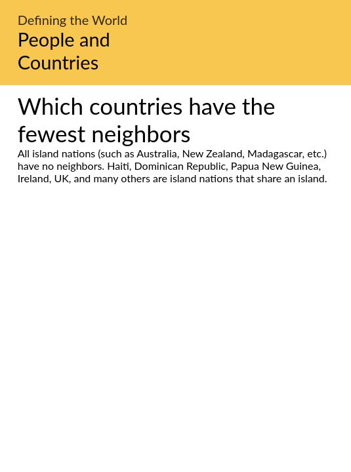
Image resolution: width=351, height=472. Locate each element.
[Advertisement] (175, 307)
